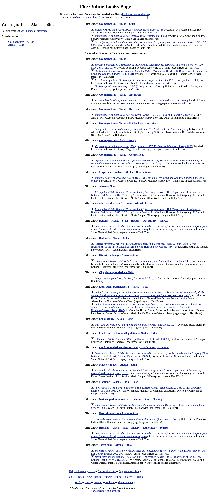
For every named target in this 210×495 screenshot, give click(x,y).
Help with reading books (82, 471)
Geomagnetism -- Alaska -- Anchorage (120, 94)
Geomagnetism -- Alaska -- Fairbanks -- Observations (128, 123)
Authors (108, 477)
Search (80, 477)
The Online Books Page (105, 6)
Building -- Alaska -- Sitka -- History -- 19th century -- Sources (133, 220)
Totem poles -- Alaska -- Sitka (115, 445)
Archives (110, 482)
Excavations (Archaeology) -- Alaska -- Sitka (123, 286)
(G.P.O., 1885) (147, 162)
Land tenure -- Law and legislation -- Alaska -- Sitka (128, 333)
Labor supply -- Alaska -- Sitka (116, 318)
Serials (139, 477)
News (87, 482)
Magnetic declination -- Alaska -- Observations (125, 172)
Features (98, 482)
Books (78, 482)
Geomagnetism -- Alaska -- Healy (117, 140)
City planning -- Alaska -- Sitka (116, 272)
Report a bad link (107, 471)
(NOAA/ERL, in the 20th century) (140, 129)
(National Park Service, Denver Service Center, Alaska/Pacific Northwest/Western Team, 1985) (147, 294)
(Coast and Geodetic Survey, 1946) (129, 29)
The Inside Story (126, 482)
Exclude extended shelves (135, 14)
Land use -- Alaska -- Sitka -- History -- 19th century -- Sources (134, 347)
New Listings (94, 477)
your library (27, 30)
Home (70, 477)
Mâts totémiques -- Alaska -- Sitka (118, 364)
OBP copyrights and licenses (105, 490)
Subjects (128, 477)
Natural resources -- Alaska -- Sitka (118, 413)
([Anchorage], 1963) (124, 278)
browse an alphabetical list (90, 17)
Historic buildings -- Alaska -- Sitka (118, 255)
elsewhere (42, 30)
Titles (118, 477)
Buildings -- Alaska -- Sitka (114, 238)
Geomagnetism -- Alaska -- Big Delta (119, 109)
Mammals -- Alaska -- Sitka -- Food (118, 381)
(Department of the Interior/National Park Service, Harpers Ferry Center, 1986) (143, 245)
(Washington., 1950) (131, 35)
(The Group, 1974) (135, 324)
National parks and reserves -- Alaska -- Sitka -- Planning (130, 399)
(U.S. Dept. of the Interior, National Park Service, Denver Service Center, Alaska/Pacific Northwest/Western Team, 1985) (147, 307)
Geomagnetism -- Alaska (21, 41)
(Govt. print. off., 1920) (147, 80)
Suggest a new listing (130, 471)
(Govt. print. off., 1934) (127, 86)
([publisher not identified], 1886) (131, 339)
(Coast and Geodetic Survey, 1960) (141, 100)
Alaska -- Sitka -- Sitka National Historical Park (125, 203)
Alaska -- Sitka (16, 44)
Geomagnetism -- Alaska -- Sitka (117, 23)
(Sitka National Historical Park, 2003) (143, 261)
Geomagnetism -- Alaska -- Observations (121, 154)
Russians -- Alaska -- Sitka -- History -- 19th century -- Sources (133, 427)
